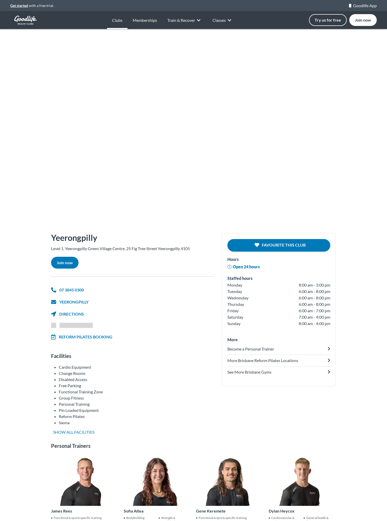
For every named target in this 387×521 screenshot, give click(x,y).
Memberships (145, 22)
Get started (19, 5)
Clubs (117, 20)
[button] (29, 126)
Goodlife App (363, 5)
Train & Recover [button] (184, 25)
